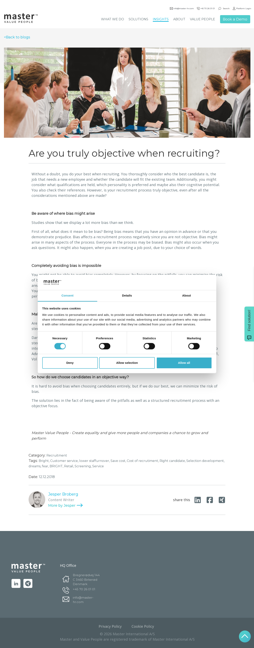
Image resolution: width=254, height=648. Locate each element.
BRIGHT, (57, 466)
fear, (46, 466)
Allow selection (127, 362)
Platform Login (241, 8)
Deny (70, 362)
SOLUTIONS (138, 19)
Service (98, 466)
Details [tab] (127, 295)
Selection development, (205, 461)
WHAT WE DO (112, 19)
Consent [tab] (68, 295)
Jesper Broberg (63, 494)
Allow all (184, 362)
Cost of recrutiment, (143, 461)
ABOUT (179, 19)
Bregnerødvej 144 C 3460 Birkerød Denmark (86, 579)
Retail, (69, 466)
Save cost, (119, 461)
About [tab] (186, 295)
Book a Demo (234, 20)
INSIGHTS (160, 19)
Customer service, (64, 461)
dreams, (35, 466)
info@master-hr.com (181, 8)
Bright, (44, 461)
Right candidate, (173, 461)
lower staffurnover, (95, 461)
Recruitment (56, 455)
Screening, (83, 466)
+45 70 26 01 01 (205, 8)
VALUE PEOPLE (202, 19)
